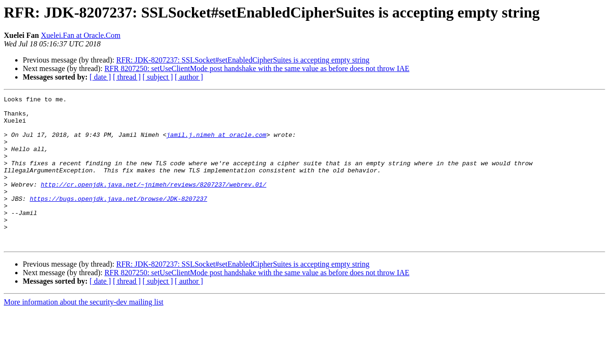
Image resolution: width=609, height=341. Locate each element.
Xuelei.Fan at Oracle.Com (80, 35)
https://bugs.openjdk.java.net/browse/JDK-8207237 (118, 219)
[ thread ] (127, 77)
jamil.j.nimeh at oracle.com (216, 143)
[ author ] (189, 77)
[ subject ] (158, 77)
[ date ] (100, 77)
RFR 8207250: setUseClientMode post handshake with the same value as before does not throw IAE (256, 68)
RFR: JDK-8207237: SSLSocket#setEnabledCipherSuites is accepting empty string (242, 60)
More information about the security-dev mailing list (84, 332)
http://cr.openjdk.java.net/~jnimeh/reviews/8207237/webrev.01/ (153, 202)
